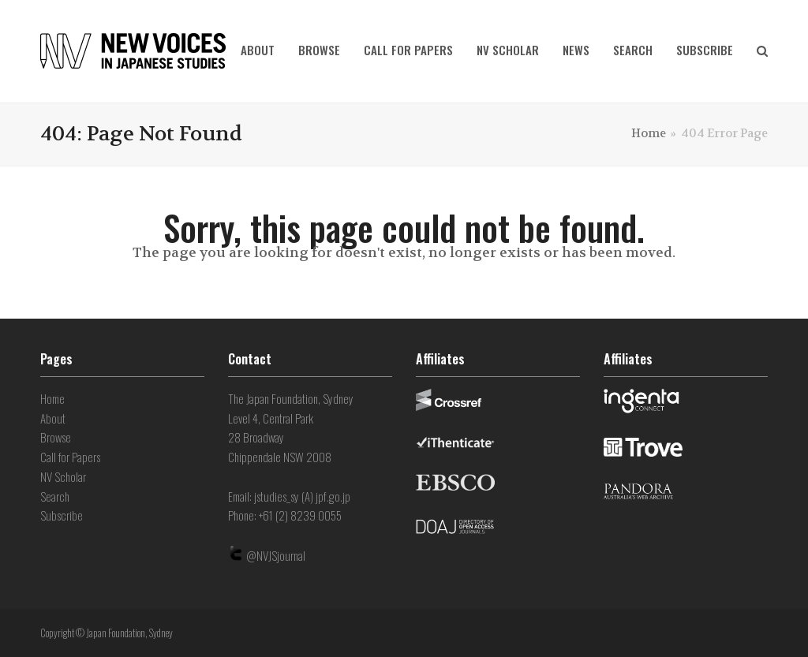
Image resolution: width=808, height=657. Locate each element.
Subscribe (61, 515)
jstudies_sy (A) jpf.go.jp (302, 496)
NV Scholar (63, 476)
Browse (55, 437)
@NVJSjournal (275, 555)
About (52, 418)
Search (54, 496)
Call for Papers (70, 456)
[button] (762, 51)
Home (52, 398)
